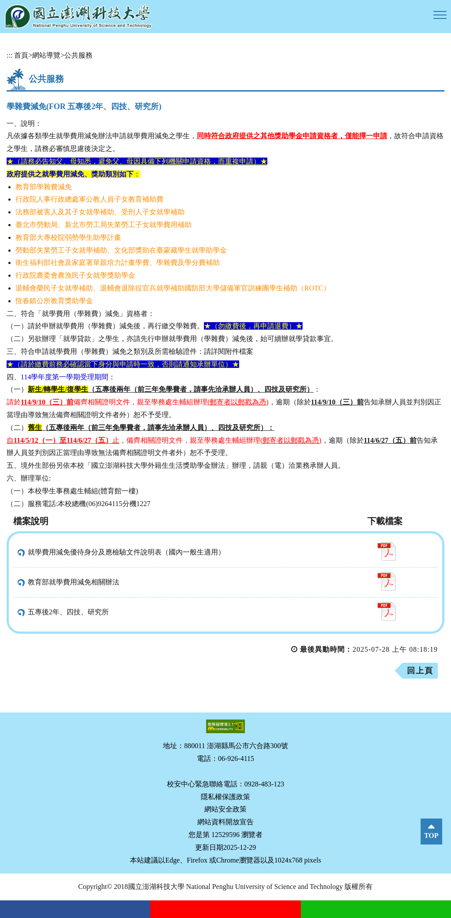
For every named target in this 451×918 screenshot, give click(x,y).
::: (9, 55)
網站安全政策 (225, 809)
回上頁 (420, 670)
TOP (431, 835)
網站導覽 (46, 55)
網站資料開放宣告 (225, 822)
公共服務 (78, 55)
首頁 (21, 55)
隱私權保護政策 (225, 796)
